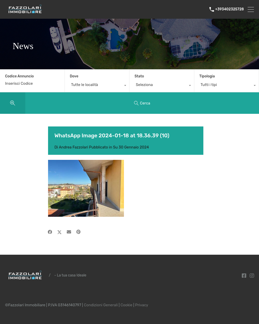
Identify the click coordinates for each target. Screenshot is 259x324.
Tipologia (207, 76)
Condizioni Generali (101, 305)
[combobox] (97, 86)
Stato (139, 76)
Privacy (141, 305)
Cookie (126, 305)
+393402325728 (229, 9)
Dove (74, 76)
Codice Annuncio (19, 76)
